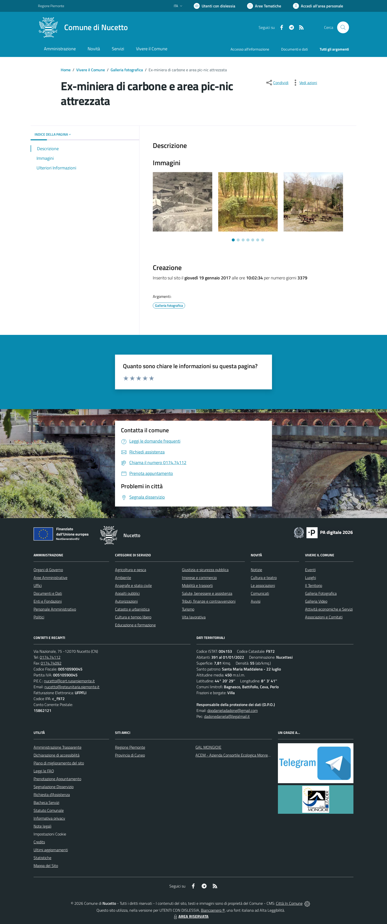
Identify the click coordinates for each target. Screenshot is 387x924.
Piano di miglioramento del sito (59, 763)
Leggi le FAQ (44, 771)
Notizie (256, 570)
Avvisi (255, 601)
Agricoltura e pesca (130, 570)
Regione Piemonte (130, 747)
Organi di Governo (48, 570)
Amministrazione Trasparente (57, 747)
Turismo (188, 609)
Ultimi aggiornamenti (51, 850)
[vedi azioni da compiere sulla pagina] (304, 83)
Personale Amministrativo (55, 609)
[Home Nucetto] (83, 27)
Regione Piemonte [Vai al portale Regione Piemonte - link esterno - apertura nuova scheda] (51, 5)
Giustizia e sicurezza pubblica (205, 570)
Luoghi (310, 577)
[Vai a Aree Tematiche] (264, 6)
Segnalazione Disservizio (54, 787)
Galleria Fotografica (321, 593)
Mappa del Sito (46, 866)
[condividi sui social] (277, 83)
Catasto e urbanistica (132, 609)
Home (66, 70)
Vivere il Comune (90, 70)
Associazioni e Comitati (324, 617)
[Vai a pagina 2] (238, 239)
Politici (39, 617)
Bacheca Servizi (46, 802)
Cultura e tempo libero (133, 617)
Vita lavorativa (194, 617)
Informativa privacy (49, 818)
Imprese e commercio (199, 577)
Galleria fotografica (127, 70)
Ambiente (123, 577)
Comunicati (260, 593)
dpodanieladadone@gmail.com (232, 710)
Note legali (42, 826)
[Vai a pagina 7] (262, 239)
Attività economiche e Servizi (329, 609)
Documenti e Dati (48, 593)
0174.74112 (50, 657)
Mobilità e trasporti (197, 585)
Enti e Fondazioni (48, 601)
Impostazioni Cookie (50, 834)
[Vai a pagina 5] (252, 239)
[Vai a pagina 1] (233, 239)
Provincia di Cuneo (130, 755)
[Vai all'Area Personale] (318, 6)
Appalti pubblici (127, 593)
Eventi (310, 570)
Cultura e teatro (264, 577)
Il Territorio (313, 585)
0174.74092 (51, 663)
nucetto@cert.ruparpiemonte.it (69, 681)
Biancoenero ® (213, 910)
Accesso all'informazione (250, 49)
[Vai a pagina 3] (243, 239)
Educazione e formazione (135, 625)
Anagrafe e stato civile (133, 585)
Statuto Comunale (49, 810)
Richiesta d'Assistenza (52, 794)
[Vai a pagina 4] (247, 239)
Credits (39, 842)
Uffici (38, 585)
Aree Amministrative (50, 577)
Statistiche (42, 858)
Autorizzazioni (126, 601)
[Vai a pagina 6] (257, 239)
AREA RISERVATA (191, 916)
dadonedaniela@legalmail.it (227, 716)
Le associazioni (263, 585)
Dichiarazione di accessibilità (56, 755)
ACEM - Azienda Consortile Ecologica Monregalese (236, 755)
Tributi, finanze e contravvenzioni (208, 601)
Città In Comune (289, 903)
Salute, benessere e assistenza (207, 593)
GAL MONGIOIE (208, 747)
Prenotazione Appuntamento (57, 779)
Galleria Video (316, 601)
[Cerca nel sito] (343, 27)
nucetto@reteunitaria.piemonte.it (71, 687)
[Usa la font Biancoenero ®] (214, 6)
